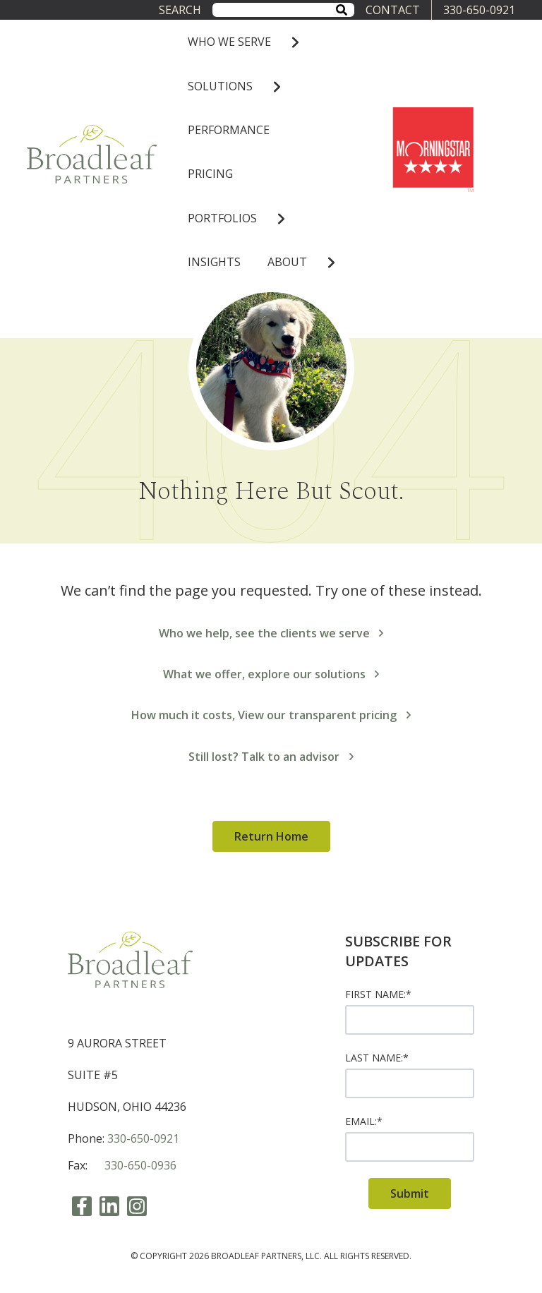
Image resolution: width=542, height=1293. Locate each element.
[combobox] (283, 9)
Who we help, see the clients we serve (271, 633)
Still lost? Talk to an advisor (271, 756)
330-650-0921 (479, 10)
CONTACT (393, 10)
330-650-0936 (140, 1165)
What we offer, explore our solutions (271, 674)
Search (180, 10)
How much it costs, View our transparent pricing (271, 715)
